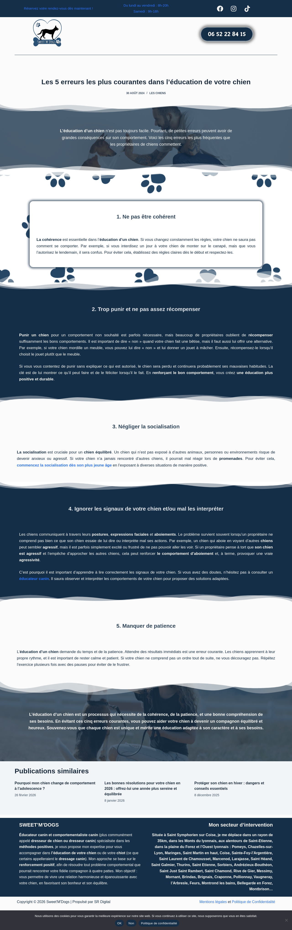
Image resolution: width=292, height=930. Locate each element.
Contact (210, 64)
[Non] (286, 920)
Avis (193, 64)
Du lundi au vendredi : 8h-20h (146, 7)
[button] (87, 64)
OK (119, 923)
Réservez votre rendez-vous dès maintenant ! (58, 10)
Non (131, 923)
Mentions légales (213, 902)
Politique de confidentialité (159, 923)
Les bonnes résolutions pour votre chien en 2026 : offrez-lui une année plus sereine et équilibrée (142, 791)
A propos (173, 64)
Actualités (232, 64)
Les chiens (157, 96)
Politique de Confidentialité (253, 902)
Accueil (57, 64)
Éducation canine (87, 64)
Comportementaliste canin (133, 64)
